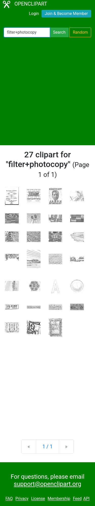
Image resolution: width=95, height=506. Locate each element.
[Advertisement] (47, 91)
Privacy (22, 498)
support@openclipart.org (47, 484)
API (86, 498)
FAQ (9, 498)
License (38, 498)
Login (34, 13)
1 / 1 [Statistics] (47, 447)
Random (80, 32)
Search (59, 32)
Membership (59, 498)
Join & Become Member (66, 13)
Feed (77, 498)
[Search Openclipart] (27, 32)
